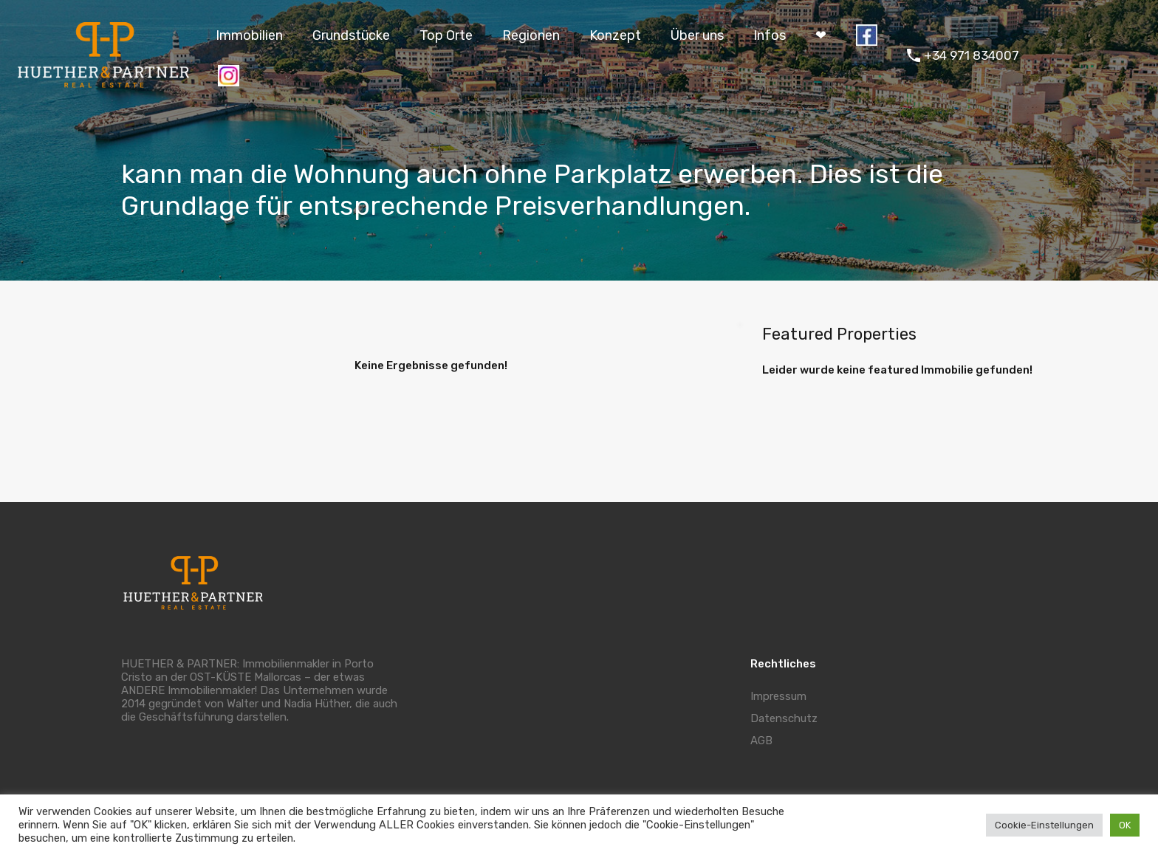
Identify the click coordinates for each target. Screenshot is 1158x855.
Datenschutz (784, 718)
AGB (761, 740)
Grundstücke (351, 35)
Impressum (778, 696)
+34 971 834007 (971, 55)
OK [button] (1125, 825)
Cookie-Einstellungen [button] (1044, 825)
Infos (769, 35)
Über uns (697, 35)
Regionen (531, 35)
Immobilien (249, 35)
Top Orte (446, 35)
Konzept (615, 35)
